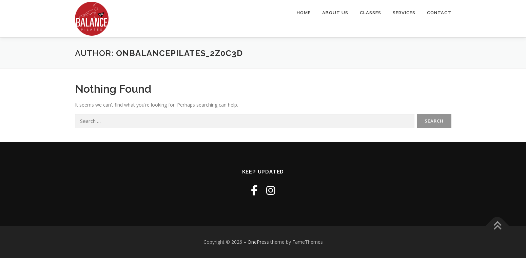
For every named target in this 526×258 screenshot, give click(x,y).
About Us (335, 12)
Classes (370, 12)
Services (404, 12)
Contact (439, 12)
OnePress (258, 242)
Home (304, 12)
